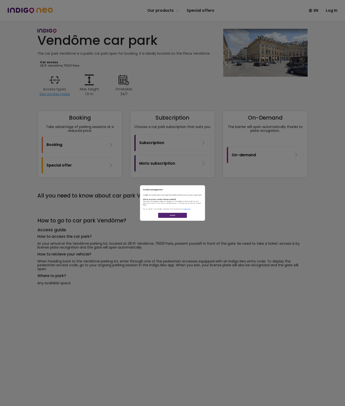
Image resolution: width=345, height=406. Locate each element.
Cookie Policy (210, 218)
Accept (172, 235)
